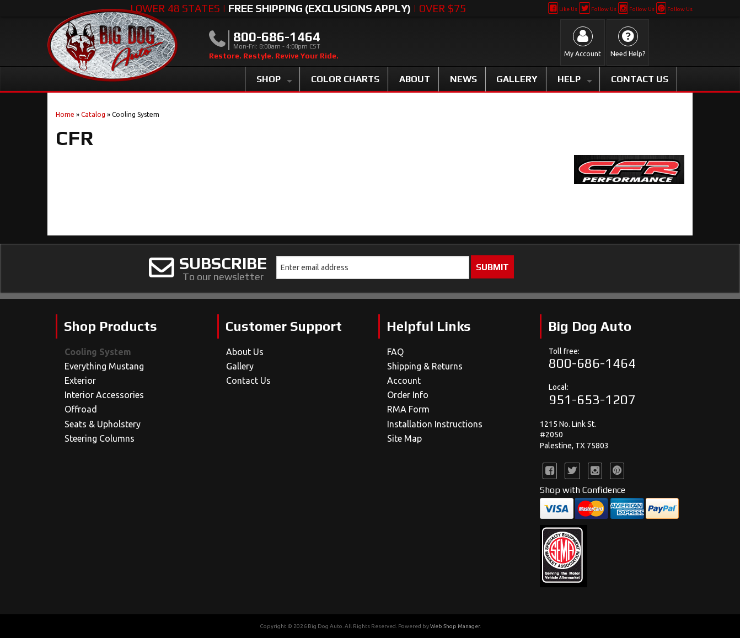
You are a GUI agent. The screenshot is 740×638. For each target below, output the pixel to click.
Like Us (562, 9)
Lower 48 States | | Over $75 (298, 8)
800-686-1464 (592, 363)
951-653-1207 (592, 399)
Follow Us (597, 9)
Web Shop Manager (455, 626)
